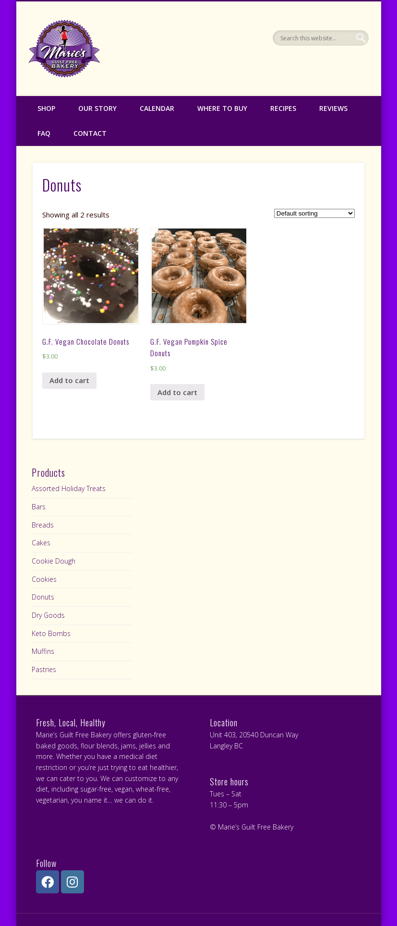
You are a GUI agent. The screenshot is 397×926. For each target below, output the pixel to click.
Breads (43, 524)
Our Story (97, 108)
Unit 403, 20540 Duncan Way (254, 734)
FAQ (43, 133)
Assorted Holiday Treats (69, 488)
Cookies (44, 579)
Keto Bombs (51, 633)
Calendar (157, 108)
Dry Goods (48, 615)
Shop (46, 108)
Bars (39, 506)
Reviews (333, 108)
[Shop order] (314, 213)
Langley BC (226, 745)
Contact (90, 133)
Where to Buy (222, 108)
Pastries (44, 669)
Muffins (43, 651)
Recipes (283, 108)
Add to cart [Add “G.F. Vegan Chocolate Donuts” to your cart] (69, 380)
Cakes (41, 542)
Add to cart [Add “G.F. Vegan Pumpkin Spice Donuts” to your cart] (177, 392)
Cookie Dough (53, 560)
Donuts (43, 596)
